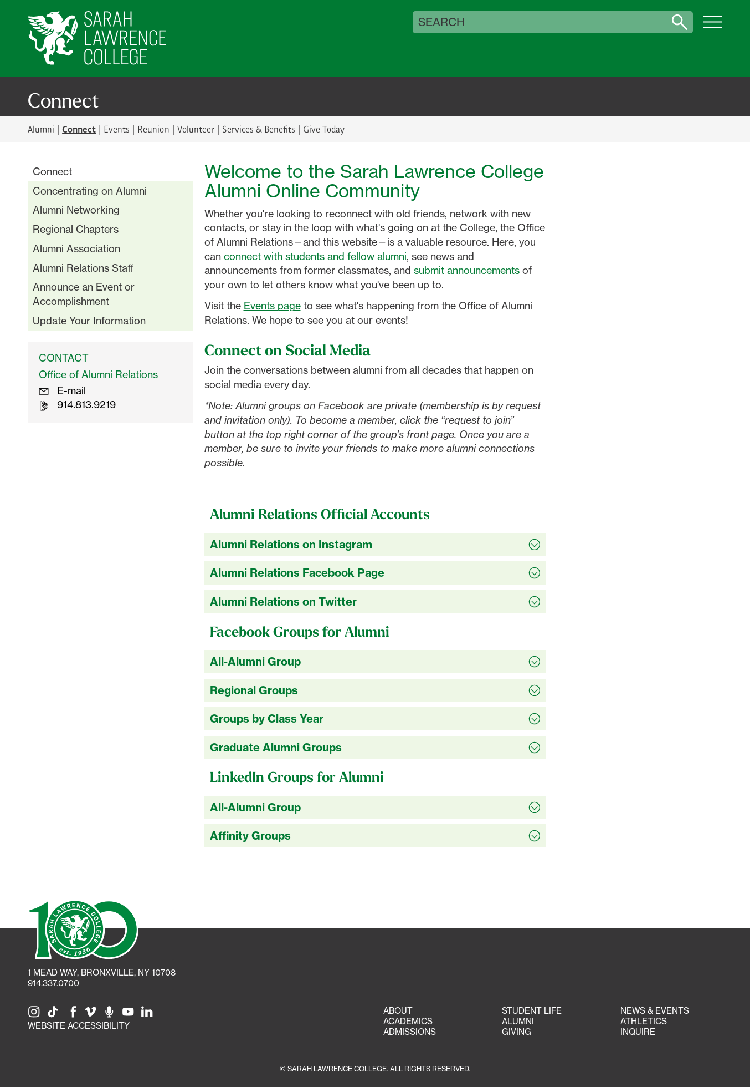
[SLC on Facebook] (73, 1015)
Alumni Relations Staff (83, 268)
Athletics (643, 1021)
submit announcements (467, 270)
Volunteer (195, 129)
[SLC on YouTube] (130, 1015)
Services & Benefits (258, 129)
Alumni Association (76, 248)
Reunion (153, 129)
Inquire (637, 1032)
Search (441, 22)
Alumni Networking (76, 210)
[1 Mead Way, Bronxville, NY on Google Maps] (102, 972)
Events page (272, 305)
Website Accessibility (79, 1025)
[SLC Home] (97, 38)
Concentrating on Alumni (90, 191)
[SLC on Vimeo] (92, 1015)
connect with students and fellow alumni (315, 256)
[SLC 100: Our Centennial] (83, 928)
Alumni (41, 129)
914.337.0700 (53, 983)
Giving (516, 1032)
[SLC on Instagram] (36, 1015)
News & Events (654, 1010)
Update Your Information (89, 320)
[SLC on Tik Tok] (55, 1015)
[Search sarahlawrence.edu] (679, 22)
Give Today (324, 129)
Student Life (532, 1010)
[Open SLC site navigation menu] (712, 27)
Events (117, 129)
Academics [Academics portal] (408, 1021)
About (398, 1010)
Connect (52, 171)
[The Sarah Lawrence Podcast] (111, 1015)
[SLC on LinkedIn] (149, 1015)
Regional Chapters (76, 229)
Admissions (409, 1032)
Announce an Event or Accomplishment (84, 294)
